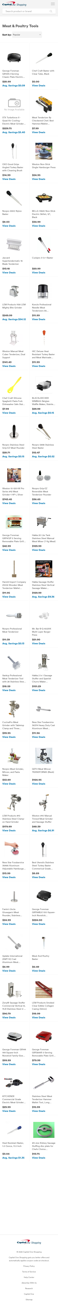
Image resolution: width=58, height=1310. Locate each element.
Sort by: (6, 34)
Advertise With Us (29, 1282)
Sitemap (29, 1299)
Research (29, 1288)
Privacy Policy (29, 1266)
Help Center (29, 1277)
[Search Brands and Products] (51, 11)
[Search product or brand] (29, 11)
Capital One (29, 1294)
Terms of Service (29, 1271)
